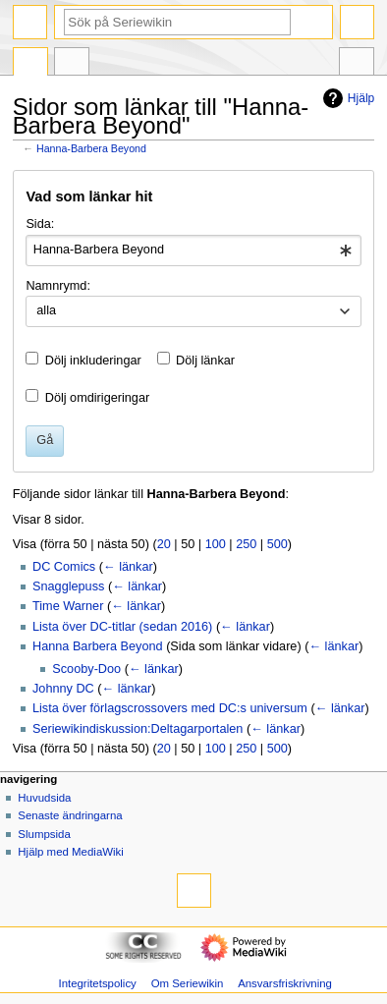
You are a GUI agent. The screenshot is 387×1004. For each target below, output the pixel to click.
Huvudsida (44, 798)
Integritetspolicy (97, 983)
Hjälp (346, 98)
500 (277, 544)
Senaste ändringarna (70, 815)
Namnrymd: (58, 286)
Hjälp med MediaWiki (71, 852)
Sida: (40, 224)
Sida (30, 64)
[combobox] (193, 250)
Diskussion (71, 64)
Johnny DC (63, 689)
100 (215, 544)
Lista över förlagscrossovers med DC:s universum (169, 708)
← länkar (128, 567)
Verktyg (356, 64)
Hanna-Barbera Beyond (91, 148)
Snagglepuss (68, 586)
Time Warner (67, 606)
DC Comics (63, 567)
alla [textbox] (46, 310)
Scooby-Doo (86, 669)
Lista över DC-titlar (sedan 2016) (122, 627)
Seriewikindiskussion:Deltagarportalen (137, 729)
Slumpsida (44, 834)
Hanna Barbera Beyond (97, 646)
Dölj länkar (205, 360)
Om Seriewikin (187, 983)
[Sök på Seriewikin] (177, 22)
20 (164, 544)
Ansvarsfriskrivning (285, 983)
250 (246, 544)
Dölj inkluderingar (93, 360)
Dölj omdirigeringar (97, 398)
